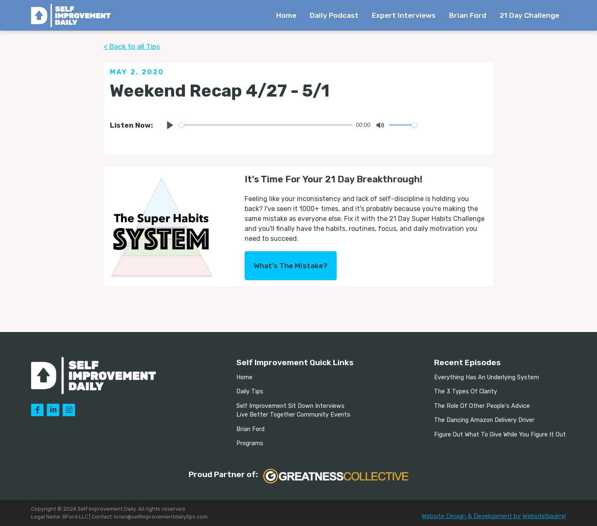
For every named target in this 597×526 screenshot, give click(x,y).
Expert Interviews (404, 15)
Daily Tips (249, 391)
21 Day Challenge (529, 15)
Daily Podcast (334, 15)
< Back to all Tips (132, 46)
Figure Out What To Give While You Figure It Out (500, 434)
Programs (249, 443)
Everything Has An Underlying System (486, 377)
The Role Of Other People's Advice (482, 406)
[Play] (170, 125)
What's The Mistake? (291, 266)
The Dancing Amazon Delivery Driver (484, 420)
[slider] (266, 125)
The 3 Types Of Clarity (465, 391)
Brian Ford (467, 15)
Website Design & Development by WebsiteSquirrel (494, 516)
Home (286, 15)
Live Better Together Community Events (293, 414)
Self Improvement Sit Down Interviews (290, 406)
